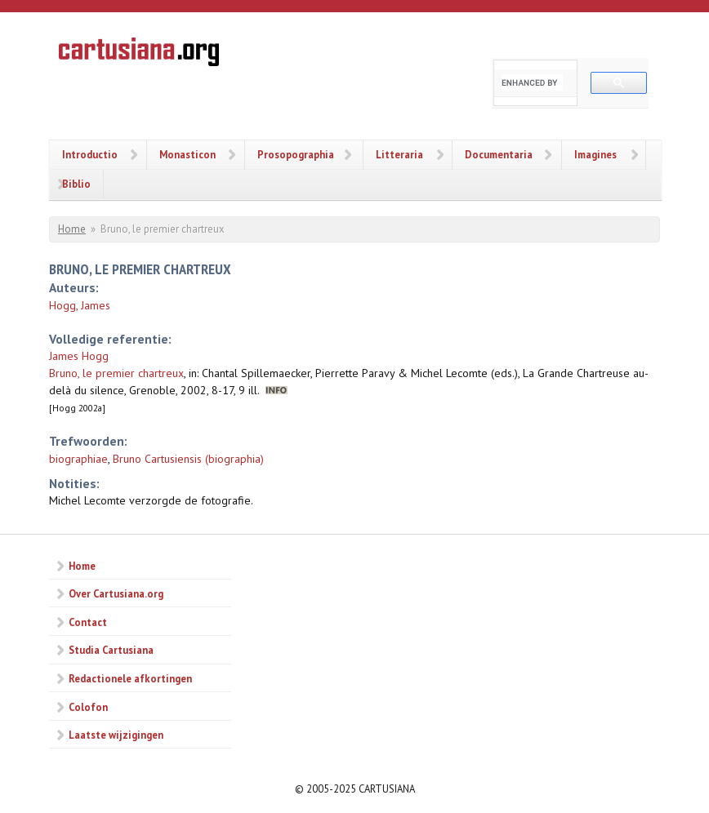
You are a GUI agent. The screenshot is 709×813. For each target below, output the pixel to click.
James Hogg (79, 356)
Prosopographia (295, 154)
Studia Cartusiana (111, 649)
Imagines (595, 154)
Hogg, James (79, 305)
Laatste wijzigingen (116, 734)
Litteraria (399, 154)
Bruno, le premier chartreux (116, 373)
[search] (532, 82)
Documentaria (499, 154)
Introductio (90, 154)
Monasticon (187, 154)
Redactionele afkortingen (130, 678)
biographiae (78, 458)
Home (72, 229)
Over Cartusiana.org (116, 593)
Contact (88, 622)
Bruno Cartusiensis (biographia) (188, 458)
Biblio (76, 183)
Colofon (88, 706)
